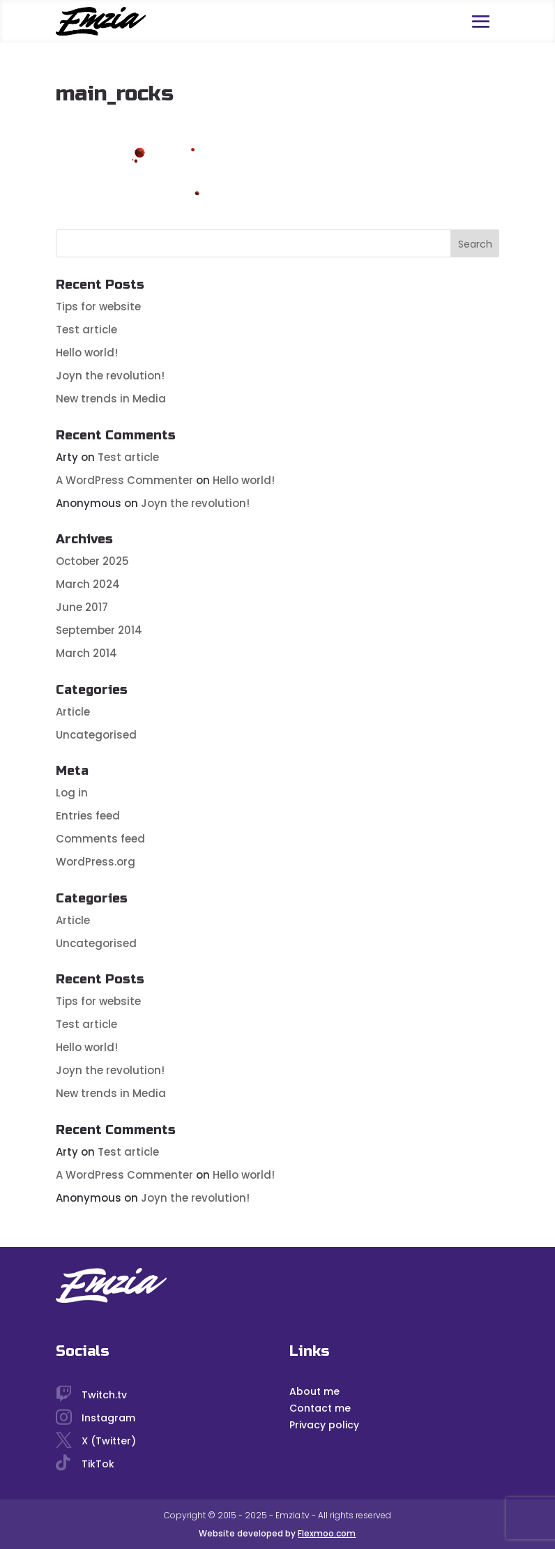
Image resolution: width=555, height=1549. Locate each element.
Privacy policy (324, 1425)
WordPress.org (95, 861)
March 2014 (86, 653)
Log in (72, 792)
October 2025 (92, 561)
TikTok (98, 1464)
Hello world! (87, 352)
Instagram (108, 1418)
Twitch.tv (104, 1395)
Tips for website (98, 306)
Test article (86, 329)
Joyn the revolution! (110, 375)
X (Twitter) (109, 1441)
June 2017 (82, 607)
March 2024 (88, 584)
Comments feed (100, 838)
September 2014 (99, 630)
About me (314, 1391)
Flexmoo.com (327, 1533)
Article (73, 711)
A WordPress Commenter (124, 480)
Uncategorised (96, 734)
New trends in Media (111, 398)
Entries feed (88, 815)
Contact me (320, 1408)
